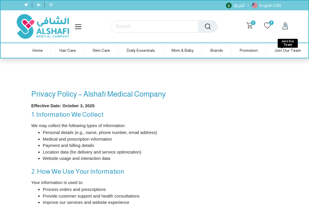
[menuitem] (37, 50)
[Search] (208, 26)
